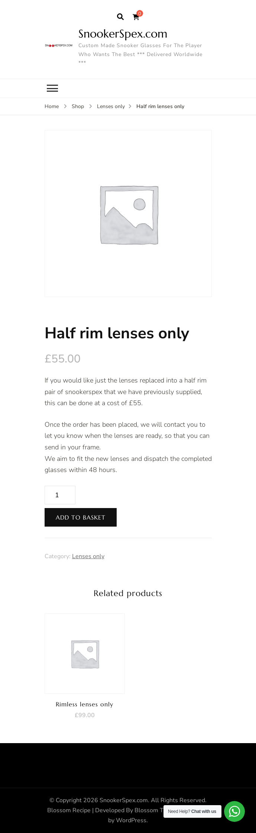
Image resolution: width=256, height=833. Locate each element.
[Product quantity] (60, 495)
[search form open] (120, 17)
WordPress (131, 820)
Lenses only (88, 556)
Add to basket (81, 517)
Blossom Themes (158, 810)
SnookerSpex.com (123, 33)
